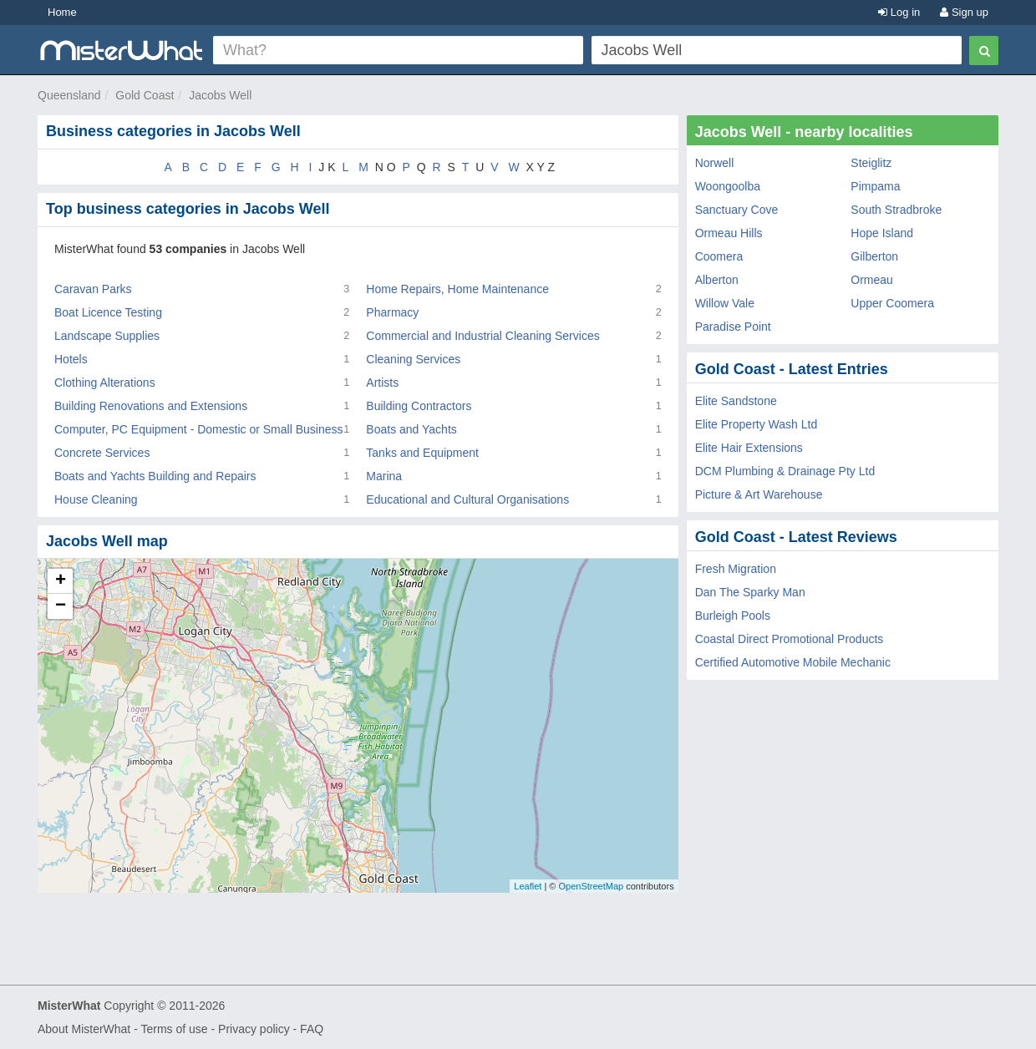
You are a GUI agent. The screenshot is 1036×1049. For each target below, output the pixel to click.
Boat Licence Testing (108, 312)
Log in (899, 12)
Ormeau (872, 279)
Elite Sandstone (736, 401)
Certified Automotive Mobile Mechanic (793, 662)
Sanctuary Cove (737, 209)
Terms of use (173, 1029)
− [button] (60, 606)
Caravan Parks (93, 289)
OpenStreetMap (590, 886)
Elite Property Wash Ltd (756, 424)
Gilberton (874, 256)
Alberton (717, 279)
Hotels (71, 359)
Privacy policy (254, 1029)
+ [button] (60, 581)
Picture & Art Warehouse (759, 494)
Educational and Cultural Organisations (467, 499)
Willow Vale (724, 303)
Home (62, 12)
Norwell (714, 163)
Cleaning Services (413, 359)
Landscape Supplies (107, 335)
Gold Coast (144, 95)
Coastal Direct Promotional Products (789, 639)
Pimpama (875, 186)
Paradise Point (733, 326)
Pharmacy (392, 312)
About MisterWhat (84, 1029)
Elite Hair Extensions (749, 447)
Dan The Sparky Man (750, 592)
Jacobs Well (220, 95)
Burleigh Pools (732, 615)
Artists (382, 382)
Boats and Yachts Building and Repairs (155, 476)
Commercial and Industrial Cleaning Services (482, 335)
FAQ (311, 1029)
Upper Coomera (892, 303)
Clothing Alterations (104, 382)
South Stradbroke (896, 209)
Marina (384, 476)
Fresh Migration (735, 568)
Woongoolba (727, 186)
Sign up (964, 12)
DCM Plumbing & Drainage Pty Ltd (785, 471)
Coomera (719, 256)
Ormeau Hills (729, 233)
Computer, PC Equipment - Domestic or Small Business (198, 429)
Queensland (69, 95)
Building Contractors (418, 406)
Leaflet (527, 886)
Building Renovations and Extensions (150, 406)
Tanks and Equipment (422, 452)
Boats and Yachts (411, 429)
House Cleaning (96, 499)
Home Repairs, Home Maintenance (457, 289)
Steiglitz (871, 163)
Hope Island (882, 233)
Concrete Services (102, 452)
